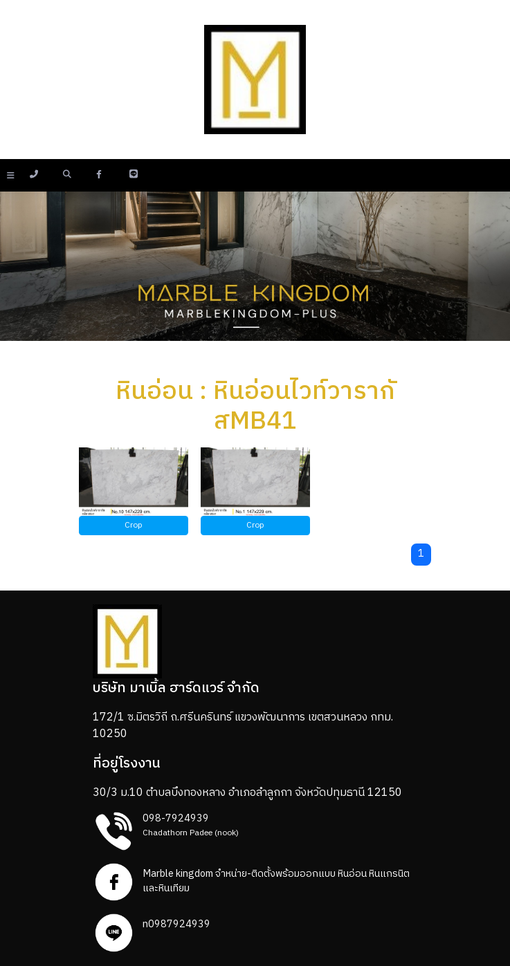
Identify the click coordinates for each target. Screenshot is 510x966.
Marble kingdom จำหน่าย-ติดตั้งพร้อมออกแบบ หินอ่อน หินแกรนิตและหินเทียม (276, 882)
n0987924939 (176, 924)
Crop (134, 525)
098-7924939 (176, 818)
